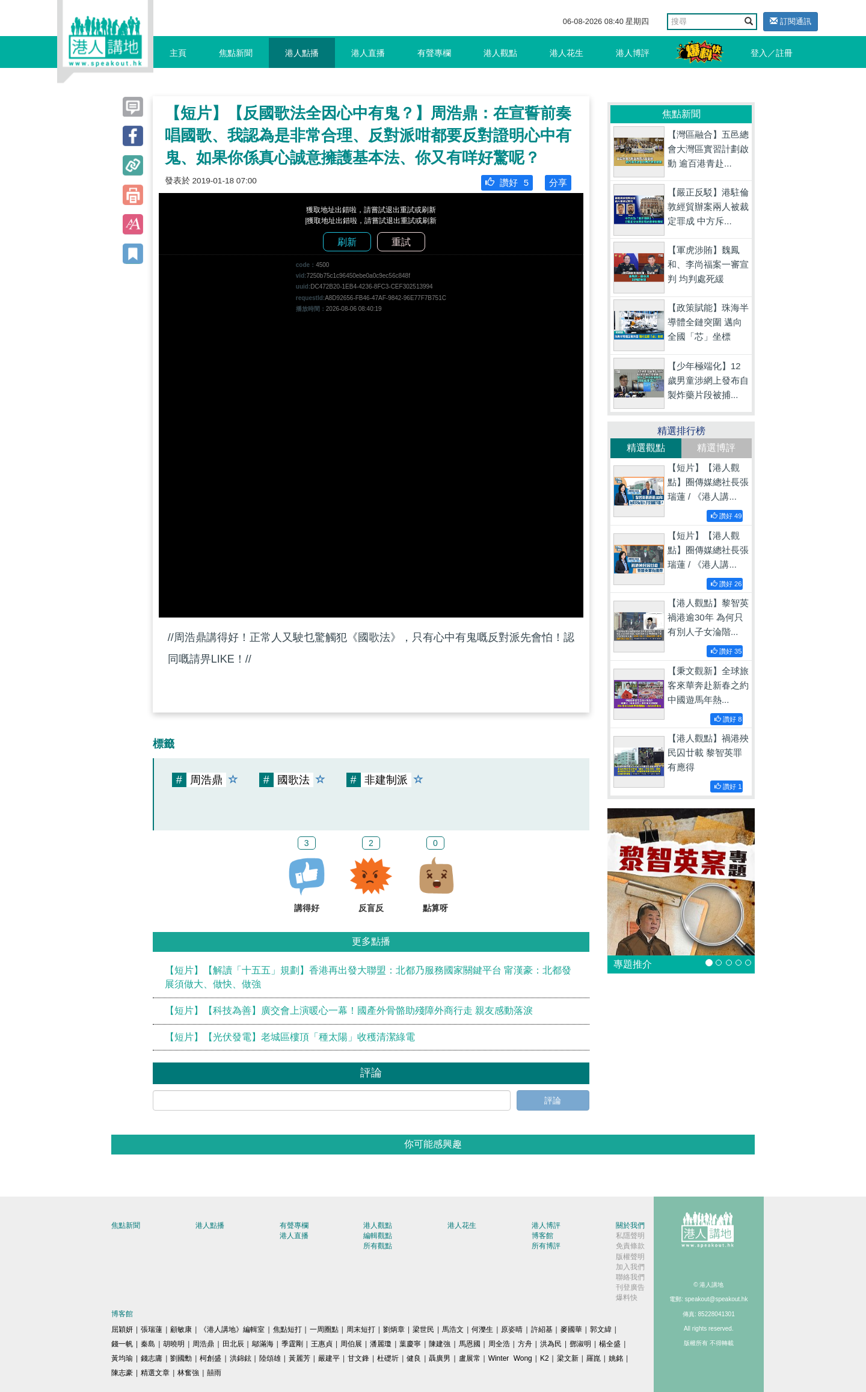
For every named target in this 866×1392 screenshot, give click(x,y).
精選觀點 (646, 448)
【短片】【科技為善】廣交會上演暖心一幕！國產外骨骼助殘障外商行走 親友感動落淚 (349, 1010)
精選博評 (716, 448)
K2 (544, 1358)
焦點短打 (287, 1329)
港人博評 (633, 53)
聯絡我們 (630, 1277)
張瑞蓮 (151, 1329)
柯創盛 (210, 1358)
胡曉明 (174, 1344)
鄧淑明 (580, 1344)
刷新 (347, 242)
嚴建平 (329, 1358)
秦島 (148, 1344)
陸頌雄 (270, 1358)
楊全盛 (610, 1344)
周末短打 (360, 1329)
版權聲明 (630, 1256)
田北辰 (233, 1344)
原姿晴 (512, 1329)
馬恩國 (470, 1344)
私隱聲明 (630, 1235)
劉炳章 (394, 1329)
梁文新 (568, 1358)
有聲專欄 (434, 53)
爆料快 (626, 1297)
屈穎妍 (122, 1329)
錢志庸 (151, 1358)
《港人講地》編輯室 (232, 1329)
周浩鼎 (203, 1344)
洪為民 (551, 1344)
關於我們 (630, 1225)
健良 (414, 1358)
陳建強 (439, 1344)
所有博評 (546, 1246)
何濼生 (482, 1329)
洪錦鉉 (240, 1358)
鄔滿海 (263, 1344)
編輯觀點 (377, 1235)
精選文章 (155, 1373)
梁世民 (423, 1329)
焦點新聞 (236, 53)
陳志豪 (122, 1373)
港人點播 (302, 53)
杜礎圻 (388, 1358)
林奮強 (188, 1373)
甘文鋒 (358, 1358)
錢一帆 (122, 1344)
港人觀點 (500, 53)
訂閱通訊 (790, 21)
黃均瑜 (122, 1358)
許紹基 (542, 1329)
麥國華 (571, 1329)
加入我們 (630, 1267)
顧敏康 (181, 1329)
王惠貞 (322, 1344)
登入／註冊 (772, 53)
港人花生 (566, 53)
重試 (401, 242)
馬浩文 (453, 1329)
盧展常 (470, 1358)
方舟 (525, 1344)
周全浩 (499, 1344)
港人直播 (368, 53)
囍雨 (214, 1373)
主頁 (178, 53)
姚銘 (616, 1358)
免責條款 (630, 1246)
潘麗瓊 (381, 1344)
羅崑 (593, 1358)
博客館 (542, 1235)
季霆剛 (292, 1344)
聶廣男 (439, 1358)
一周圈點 (324, 1329)
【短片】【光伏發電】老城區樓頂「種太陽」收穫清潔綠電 (290, 1037)
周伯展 (351, 1344)
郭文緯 (601, 1329)
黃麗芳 (299, 1358)
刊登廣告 (630, 1287)
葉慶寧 (410, 1344)
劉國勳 (181, 1358)
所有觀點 (377, 1246)
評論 (552, 1100)
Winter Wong (510, 1358)
